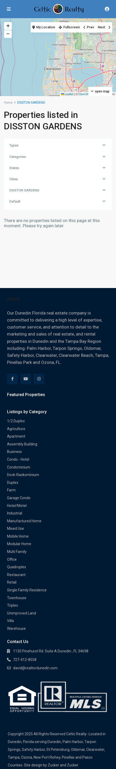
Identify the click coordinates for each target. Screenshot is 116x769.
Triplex (12, 605)
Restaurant (16, 575)
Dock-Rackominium (23, 475)
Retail (11, 582)
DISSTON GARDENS (24, 190)
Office (12, 559)
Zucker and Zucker (63, 765)
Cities (13, 179)
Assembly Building (22, 444)
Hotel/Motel (17, 506)
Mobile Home (18, 536)
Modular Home (19, 544)
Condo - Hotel (18, 459)
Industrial (14, 513)
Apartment (16, 436)
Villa (10, 621)
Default (14, 201)
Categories (17, 157)
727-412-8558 (24, 660)
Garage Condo (18, 498)
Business (14, 452)
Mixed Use (15, 528)
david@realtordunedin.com (35, 668)
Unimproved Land (21, 613)
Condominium (18, 467)
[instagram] (39, 379)
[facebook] (12, 379)
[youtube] (25, 379)
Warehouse (16, 628)
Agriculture (16, 429)
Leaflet (67, 94)
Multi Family (17, 552)
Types (14, 145)
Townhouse (16, 598)
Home (8, 102)
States (14, 168)
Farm (11, 490)
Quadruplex (16, 567)
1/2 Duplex (16, 421)
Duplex (12, 482)
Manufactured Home (24, 521)
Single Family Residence (27, 590)
